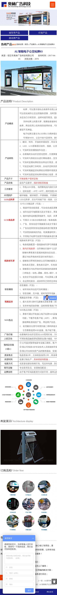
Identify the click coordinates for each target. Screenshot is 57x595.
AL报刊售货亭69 (50, 581)
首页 (26, 44)
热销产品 (8, 44)
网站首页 (50, 592)
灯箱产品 (43, 33)
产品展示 (33, 44)
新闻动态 (35, 592)
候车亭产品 (14, 33)
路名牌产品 (14, 38)
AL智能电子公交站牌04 (47, 584)
